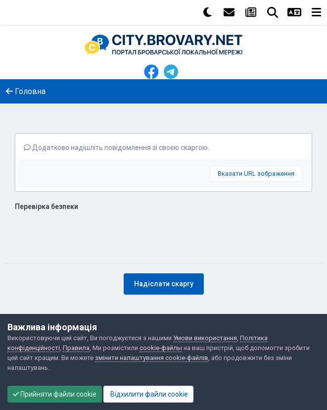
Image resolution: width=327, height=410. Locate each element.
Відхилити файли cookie (148, 394)
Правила (76, 348)
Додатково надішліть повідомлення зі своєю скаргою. (116, 148)
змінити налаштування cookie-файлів (151, 357)
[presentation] (90, 233)
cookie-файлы (161, 348)
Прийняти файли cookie (54, 394)
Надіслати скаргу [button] (163, 284)
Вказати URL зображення (256, 173)
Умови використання (205, 338)
